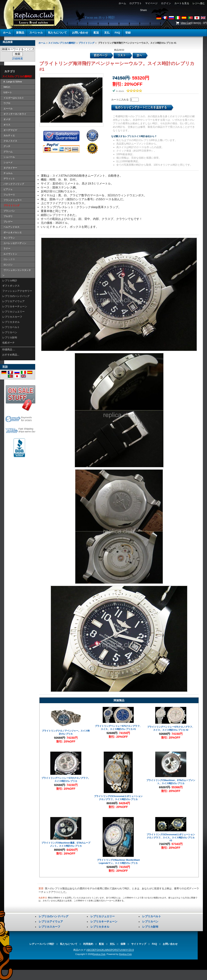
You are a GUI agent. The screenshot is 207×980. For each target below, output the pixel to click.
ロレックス (8, 259)
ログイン (166, 3)
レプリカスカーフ (12, 316)
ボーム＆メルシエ (12, 232)
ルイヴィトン (9, 254)
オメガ (6, 119)
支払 (107, 32)
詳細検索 (17, 58)
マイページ (151, 3)
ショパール (8, 157)
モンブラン (8, 237)
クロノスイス (9, 141)
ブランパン (8, 211)
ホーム (122, 3)
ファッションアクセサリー (17, 290)
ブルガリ (7, 216)
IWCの (6, 87)
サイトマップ (138, 944)
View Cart (186, 23)
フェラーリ (8, 194)
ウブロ (6, 103)
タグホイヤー (9, 167)
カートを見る (181, 3)
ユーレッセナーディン (14, 243)
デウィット (8, 178)
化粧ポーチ (8, 342)
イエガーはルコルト (13, 97)
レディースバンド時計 (41, 944)
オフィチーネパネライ (14, 114)
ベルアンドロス (10, 227)
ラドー (6, 248)
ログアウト (135, 3)
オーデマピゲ (9, 130)
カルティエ (8, 135)
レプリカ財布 (9, 337)
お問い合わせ (80, 32)
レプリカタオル (11, 322)
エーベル (7, 108)
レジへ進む (198, 3)
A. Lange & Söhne (12, 81)
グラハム (7, 151)
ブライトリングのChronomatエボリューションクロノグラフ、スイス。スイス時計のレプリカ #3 (171, 837)
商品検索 (8, 42)
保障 (122, 944)
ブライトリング (86, 43)
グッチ (6, 146)
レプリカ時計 (9, 280)
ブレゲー (7, 221)
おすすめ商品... (10, 354)
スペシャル (36, 32)
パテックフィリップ (13, 184)
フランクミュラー (12, 200)
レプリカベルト (11, 327)
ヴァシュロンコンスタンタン (16, 272)
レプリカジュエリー (13, 311)
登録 (128, 32)
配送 (96, 32)
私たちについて (57, 32)
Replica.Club (99, 954)
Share (143, 10)
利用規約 (88, 944)
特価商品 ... (8, 349)
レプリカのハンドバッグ (16, 296)
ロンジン (7, 264)
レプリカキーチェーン (14, 306)
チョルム (7, 173)
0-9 (132, 950)
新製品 (20, 32)
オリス (6, 124)
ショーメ (7, 162)
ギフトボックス (11, 285)
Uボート (7, 92)
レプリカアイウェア (13, 301)
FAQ (117, 32)
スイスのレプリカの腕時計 (62, 43)
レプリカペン (9, 332)
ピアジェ (7, 189)
